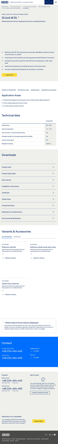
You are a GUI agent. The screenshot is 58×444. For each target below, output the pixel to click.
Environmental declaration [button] (28, 218)
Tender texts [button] (28, 199)
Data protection (44, 438)
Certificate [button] (28, 193)
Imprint (16, 440)
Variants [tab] (17, 236)
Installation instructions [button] (28, 186)
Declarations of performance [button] (28, 212)
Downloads (35, 90)
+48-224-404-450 (12, 357)
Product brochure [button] (28, 205)
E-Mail (43, 328)
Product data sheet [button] (28, 173)
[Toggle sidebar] (51, 2)
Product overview (9, 90)
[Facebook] (52, 435)
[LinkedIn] (50, 435)
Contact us (9, 75)
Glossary (12, 440)
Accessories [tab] (7, 236)
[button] (45, 435)
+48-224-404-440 (12, 351)
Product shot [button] (28, 167)
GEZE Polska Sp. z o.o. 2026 (8, 438)
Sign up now (39, 421)
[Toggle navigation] (55, 2)
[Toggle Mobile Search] (46, 2)
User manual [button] (28, 180)
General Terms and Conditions (33, 438)
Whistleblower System (20, 438)
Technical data (23, 90)
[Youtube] (54, 435)
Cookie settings (5, 440)
